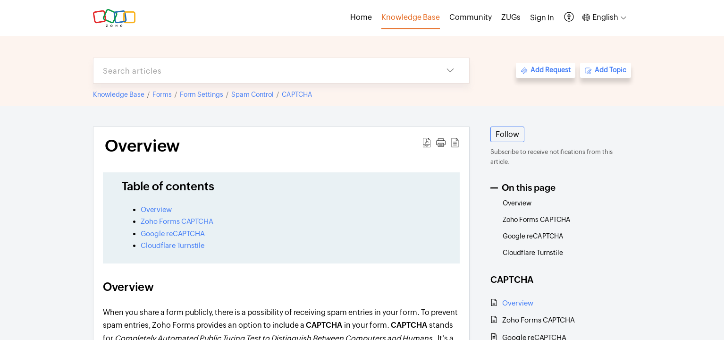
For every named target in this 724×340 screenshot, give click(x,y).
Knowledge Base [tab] (410, 17)
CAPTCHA (297, 94)
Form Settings (201, 94)
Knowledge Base (118, 94)
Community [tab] (470, 17)
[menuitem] (542, 18)
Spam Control (252, 94)
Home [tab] (361, 17)
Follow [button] (507, 134)
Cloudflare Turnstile (172, 245)
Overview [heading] (142, 145)
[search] (262, 70)
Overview (156, 209)
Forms (162, 94)
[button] (569, 17)
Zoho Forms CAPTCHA (177, 221)
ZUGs (511, 17)
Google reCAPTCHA (173, 234)
